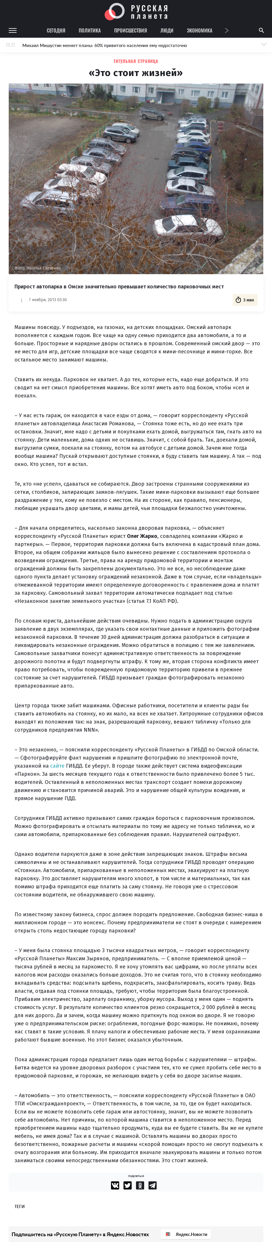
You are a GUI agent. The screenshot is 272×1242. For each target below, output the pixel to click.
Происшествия (130, 30)
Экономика (199, 30)
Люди (166, 30)
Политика (90, 30)
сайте (57, 766)
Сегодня (56, 30)
